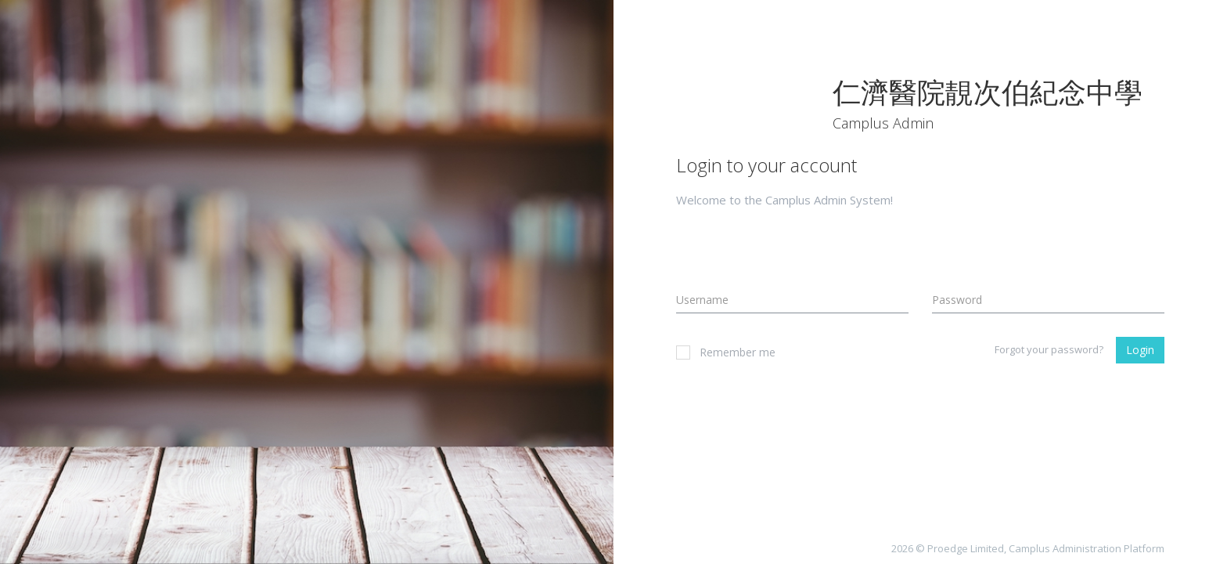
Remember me (725, 352)
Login (1140, 349)
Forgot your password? (1049, 349)
